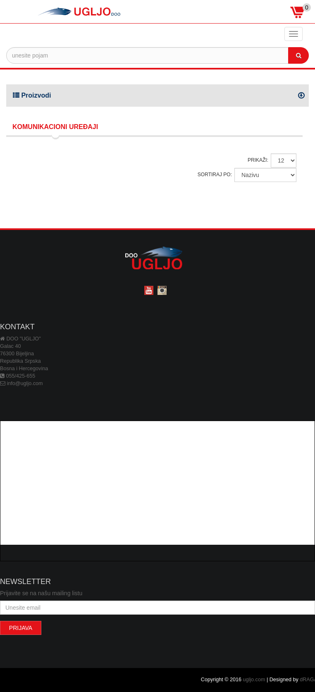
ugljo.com (254, 679)
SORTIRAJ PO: (215, 174)
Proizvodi (32, 95)
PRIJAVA (20, 628)
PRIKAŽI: (258, 160)
